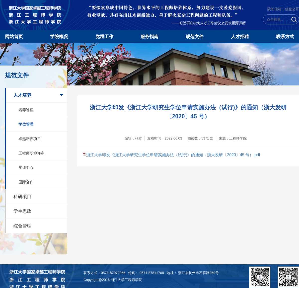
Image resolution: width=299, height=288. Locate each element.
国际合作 (25, 182)
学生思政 (22, 211)
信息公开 (292, 9)
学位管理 (25, 124)
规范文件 (195, 36)
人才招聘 (240, 36)
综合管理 (22, 225)
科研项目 (22, 196)
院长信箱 (274, 9)
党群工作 (104, 36)
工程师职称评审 (31, 153)
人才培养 (22, 95)
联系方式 (285, 36)
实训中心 (25, 167)
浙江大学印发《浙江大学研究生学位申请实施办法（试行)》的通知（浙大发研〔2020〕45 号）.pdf (173, 155)
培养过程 (25, 110)
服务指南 (149, 36)
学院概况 (59, 36)
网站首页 (14, 36)
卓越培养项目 (29, 139)
